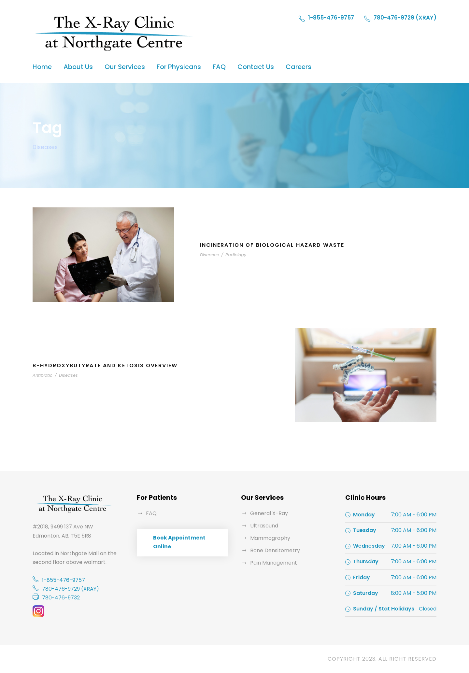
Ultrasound (264, 525)
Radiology (235, 255)
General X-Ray (269, 513)
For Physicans (179, 66)
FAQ (219, 66)
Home (42, 66)
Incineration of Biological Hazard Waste (272, 245)
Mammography (270, 538)
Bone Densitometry (275, 550)
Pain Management (273, 563)
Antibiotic (42, 375)
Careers (298, 66)
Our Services (125, 66)
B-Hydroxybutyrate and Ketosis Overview (105, 365)
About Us (78, 66)
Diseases (209, 255)
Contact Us (255, 66)
